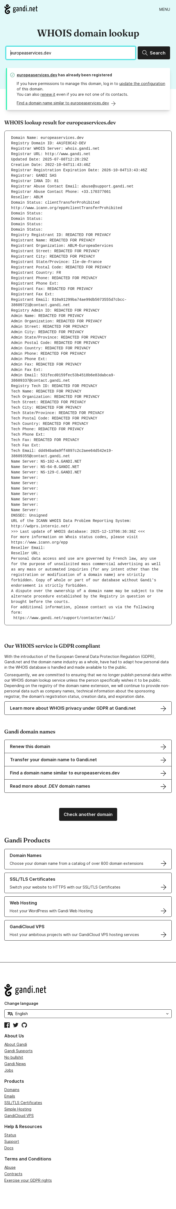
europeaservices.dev (37, 75)
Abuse (10, 1167)
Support (11, 1141)
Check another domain (88, 814)
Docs (8, 1148)
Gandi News (15, 1063)
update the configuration (142, 83)
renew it (47, 94)
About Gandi (15, 1044)
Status (10, 1135)
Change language (21, 1003)
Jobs (8, 1070)
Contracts (13, 1174)
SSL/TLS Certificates (23, 1102)
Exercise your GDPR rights (28, 1180)
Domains (11, 1089)
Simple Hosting (17, 1109)
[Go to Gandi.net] (21, 9)
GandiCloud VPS (19, 1115)
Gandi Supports (18, 1051)
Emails (9, 1096)
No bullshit (13, 1057)
